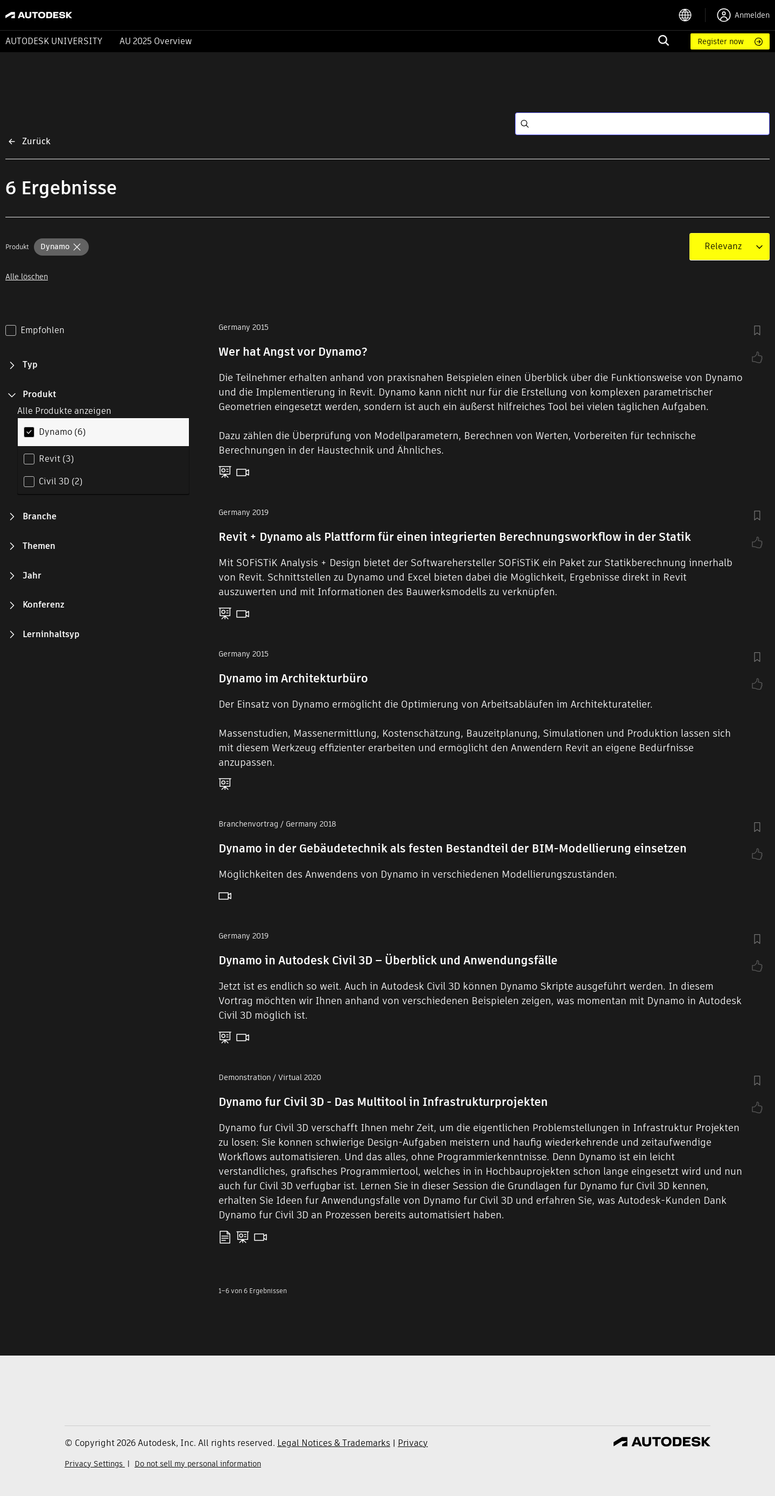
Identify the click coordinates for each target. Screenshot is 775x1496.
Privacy (413, 1443)
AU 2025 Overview (155, 41)
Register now (721, 41)
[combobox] (723, 246)
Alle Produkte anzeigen (64, 411)
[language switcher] (692, 15)
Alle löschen (26, 276)
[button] (61, 247)
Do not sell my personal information (198, 1463)
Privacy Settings (95, 1463)
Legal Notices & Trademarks (333, 1443)
